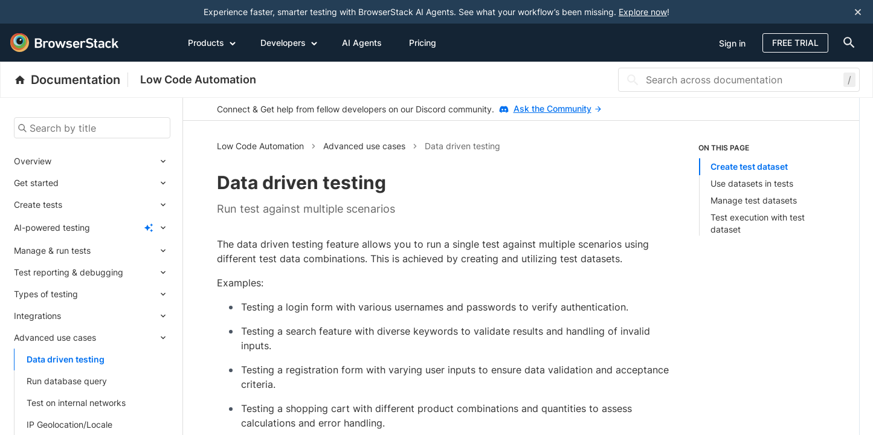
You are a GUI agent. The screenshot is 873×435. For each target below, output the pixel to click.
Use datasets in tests (751, 183)
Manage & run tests (52, 250)
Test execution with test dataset (757, 223)
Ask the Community (557, 108)
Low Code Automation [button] (260, 146)
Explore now (643, 12)
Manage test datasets (753, 200)
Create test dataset (749, 166)
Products (212, 42)
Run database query (67, 381)
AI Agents (362, 42)
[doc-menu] (847, 43)
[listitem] (761, 189)
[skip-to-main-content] (49, 12)
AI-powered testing (52, 227)
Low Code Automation (198, 79)
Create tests (38, 204)
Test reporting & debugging (68, 272)
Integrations (37, 316)
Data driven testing (66, 359)
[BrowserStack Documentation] (71, 79)
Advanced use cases (55, 337)
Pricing (422, 42)
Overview (32, 161)
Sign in (732, 43)
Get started (36, 183)
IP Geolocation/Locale (69, 424)
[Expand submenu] (110, 161)
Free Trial (795, 42)
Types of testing (46, 294)
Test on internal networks (76, 403)
